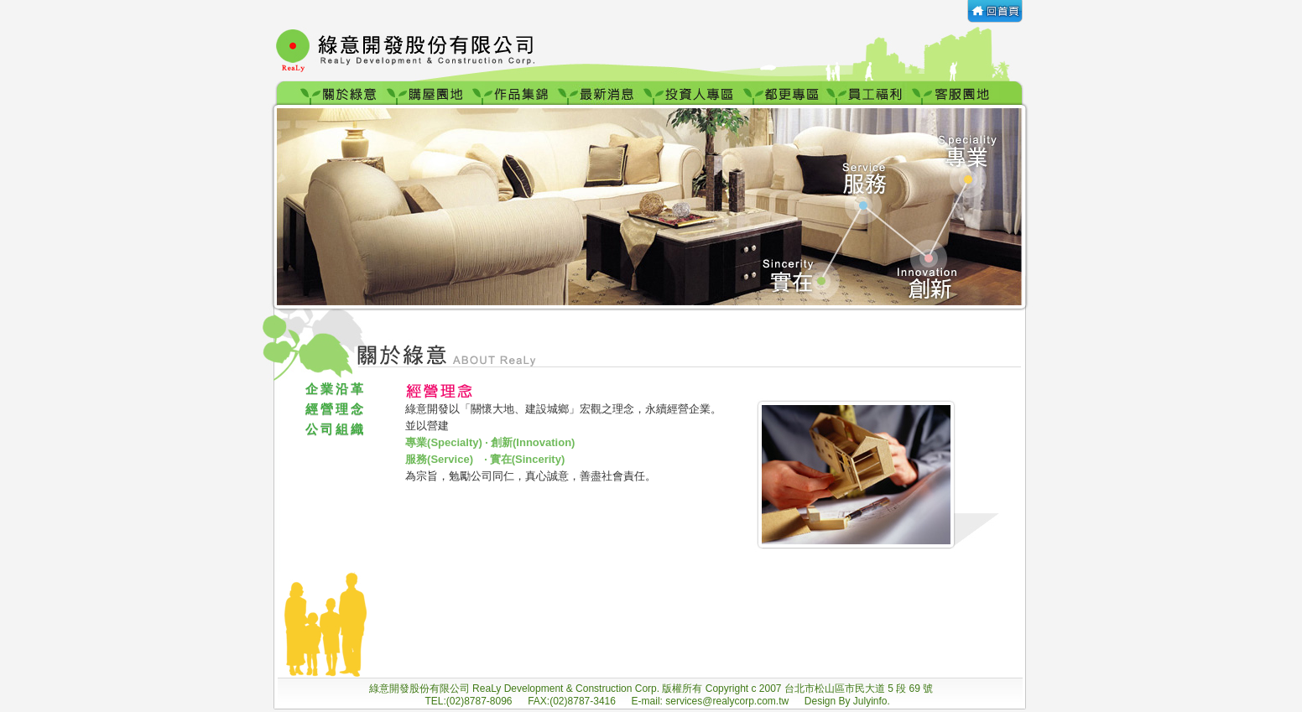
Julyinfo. (871, 701)
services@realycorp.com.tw (728, 701)
